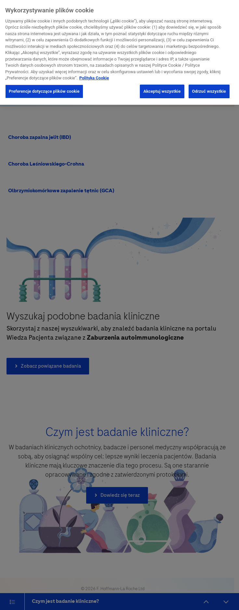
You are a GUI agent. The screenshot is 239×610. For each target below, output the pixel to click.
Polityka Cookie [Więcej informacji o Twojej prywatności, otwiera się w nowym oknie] (94, 76)
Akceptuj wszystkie (162, 90)
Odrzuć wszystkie (209, 90)
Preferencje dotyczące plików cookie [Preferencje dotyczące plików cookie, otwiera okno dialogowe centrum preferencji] (44, 90)
